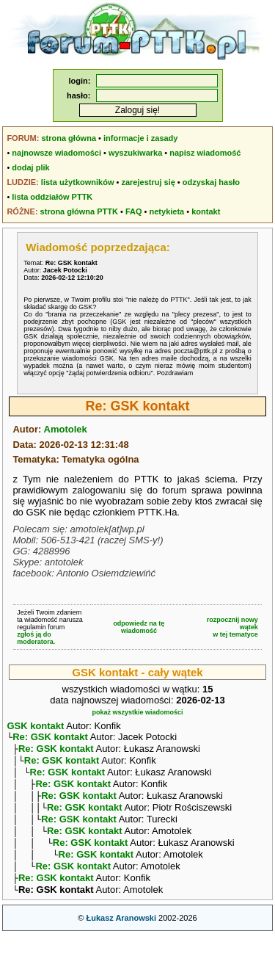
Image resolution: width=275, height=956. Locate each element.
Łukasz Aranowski (121, 938)
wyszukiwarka (135, 152)
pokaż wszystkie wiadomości (137, 712)
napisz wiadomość (205, 152)
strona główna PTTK (79, 211)
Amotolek (65, 429)
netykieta (167, 211)
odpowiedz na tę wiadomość (138, 627)
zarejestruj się (148, 182)
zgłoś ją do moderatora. (36, 638)
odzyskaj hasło (211, 182)
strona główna (68, 138)
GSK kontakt (35, 725)
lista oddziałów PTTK (52, 196)
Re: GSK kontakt (50, 738)
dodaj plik (30, 167)
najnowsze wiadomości (56, 152)
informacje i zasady (140, 138)
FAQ (133, 211)
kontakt (205, 211)
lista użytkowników (77, 182)
